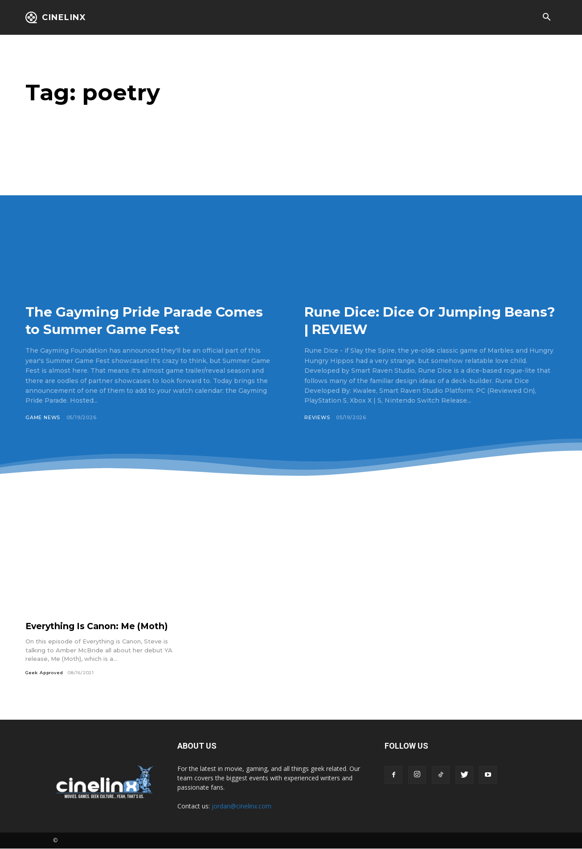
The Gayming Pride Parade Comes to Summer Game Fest (142, 320)
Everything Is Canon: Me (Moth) (99, 626)
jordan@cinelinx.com (241, 806)
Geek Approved (44, 673)
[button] (546, 18)
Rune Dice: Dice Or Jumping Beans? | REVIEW (415, 320)
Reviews (317, 417)
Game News (43, 417)
